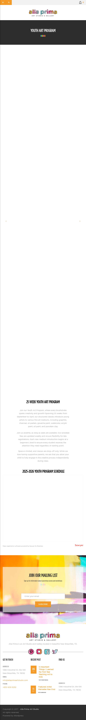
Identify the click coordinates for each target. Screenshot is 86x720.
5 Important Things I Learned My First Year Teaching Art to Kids (46, 672)
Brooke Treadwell (45, 680)
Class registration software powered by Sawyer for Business (23, 546)
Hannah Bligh (43, 692)
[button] (81, 2)
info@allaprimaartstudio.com (15, 680)
